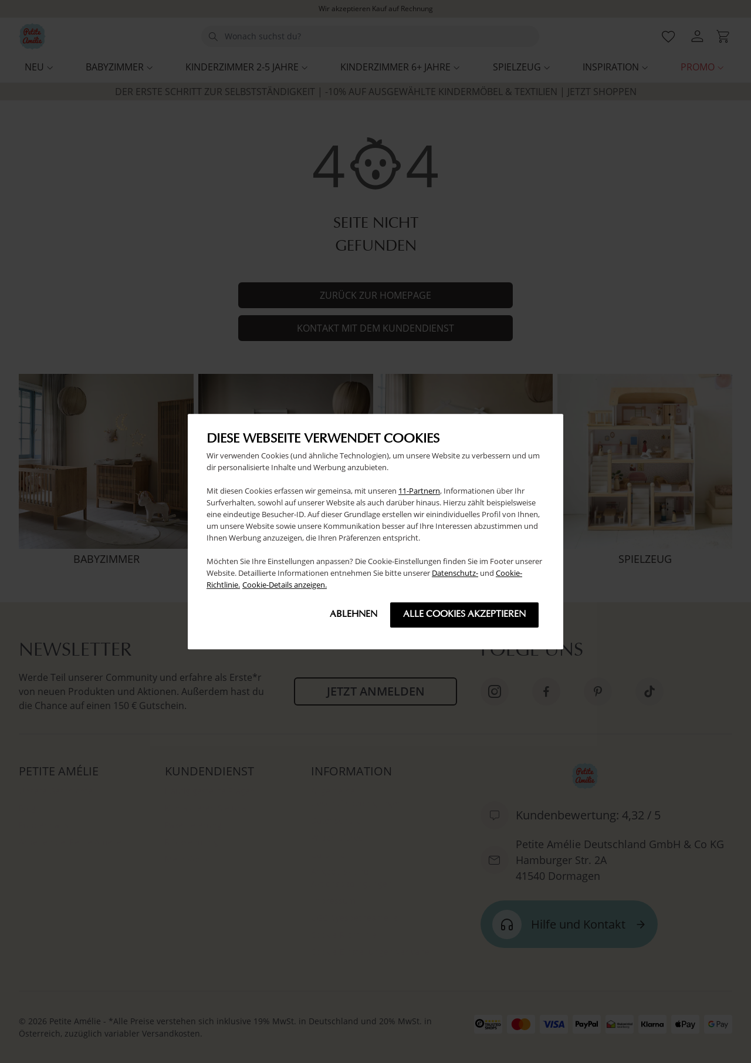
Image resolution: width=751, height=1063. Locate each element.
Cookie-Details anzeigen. (284, 584)
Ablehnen (353, 614)
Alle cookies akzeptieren (464, 614)
